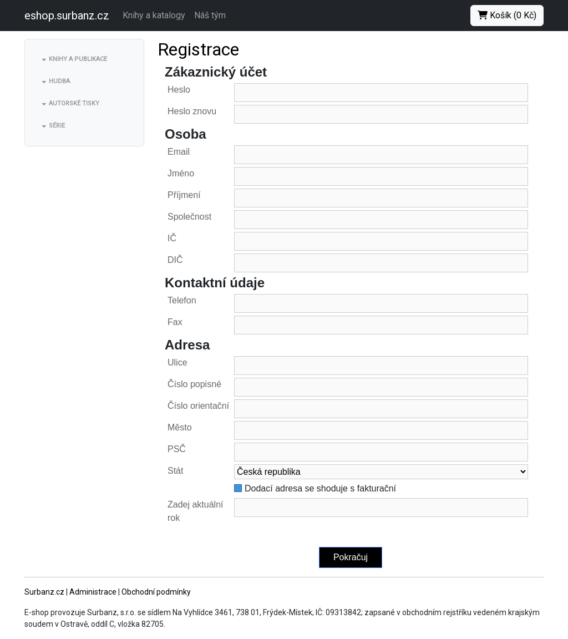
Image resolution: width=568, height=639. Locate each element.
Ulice (177, 362)
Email (179, 151)
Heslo (179, 89)
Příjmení (184, 195)
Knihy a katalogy (154, 15)
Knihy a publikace (78, 59)
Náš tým (210, 15)
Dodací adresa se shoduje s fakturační (320, 488)
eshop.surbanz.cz (66, 15)
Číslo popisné (194, 384)
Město (180, 427)
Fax (175, 322)
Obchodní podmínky (156, 591)
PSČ (177, 449)
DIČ (175, 260)
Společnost (189, 216)
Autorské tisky (74, 103)
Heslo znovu (192, 111)
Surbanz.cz (44, 591)
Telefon (182, 300)
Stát (175, 470)
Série (57, 125)
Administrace (92, 591)
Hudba (59, 81)
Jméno (181, 173)
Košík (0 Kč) (507, 15)
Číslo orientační (198, 405)
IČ (172, 238)
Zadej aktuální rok (196, 511)
